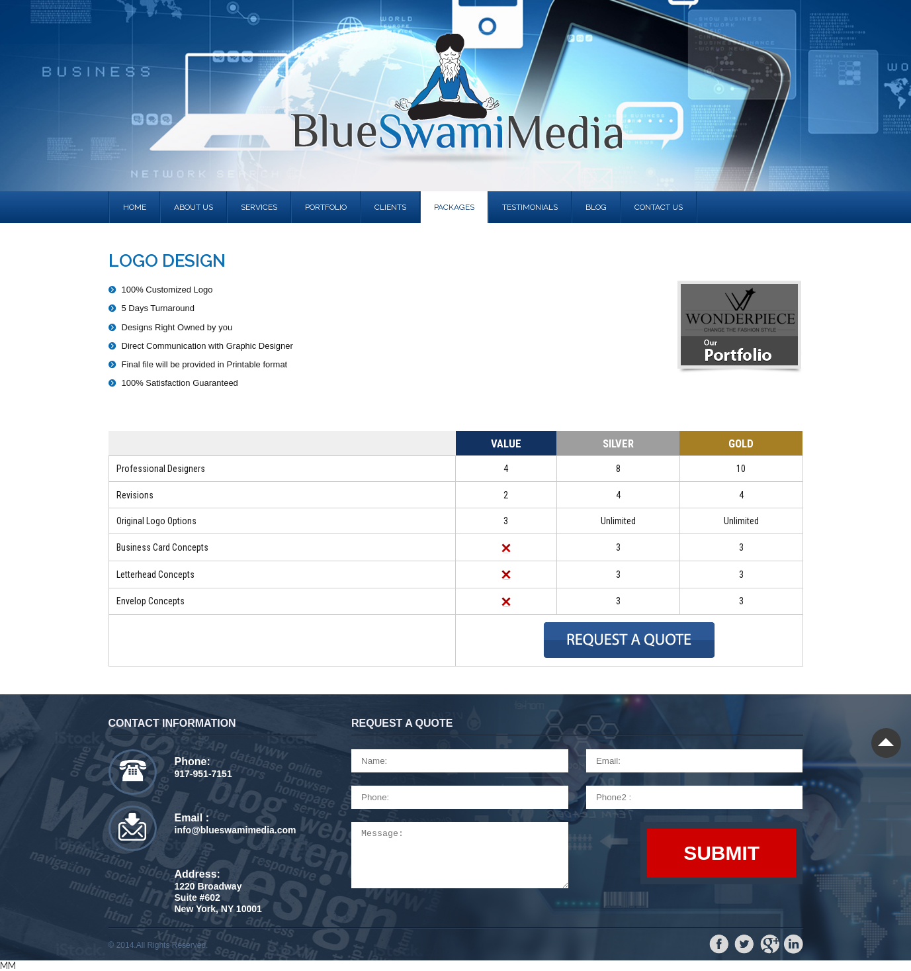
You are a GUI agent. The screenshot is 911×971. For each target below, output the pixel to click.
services (259, 207)
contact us (658, 207)
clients (390, 207)
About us (193, 207)
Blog (596, 207)
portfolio (326, 207)
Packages (454, 207)
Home (134, 207)
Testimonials (530, 207)
